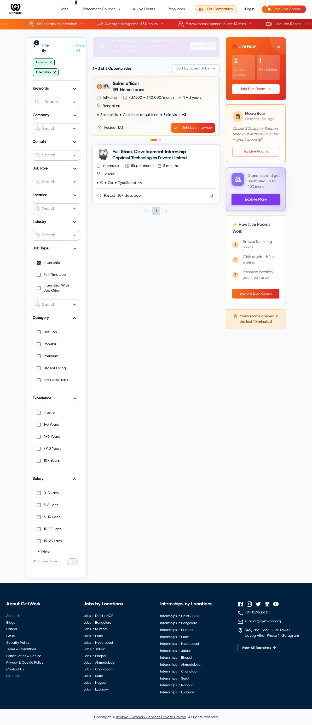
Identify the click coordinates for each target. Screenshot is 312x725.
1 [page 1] (156, 211)
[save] (211, 195)
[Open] (74, 102)
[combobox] (56, 102)
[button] (156, 24)
